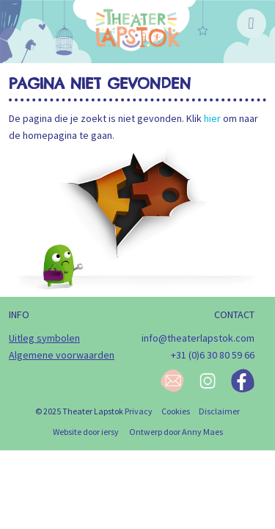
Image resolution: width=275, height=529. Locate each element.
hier (212, 118)
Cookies (175, 411)
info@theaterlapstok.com (198, 338)
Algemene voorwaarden (61, 354)
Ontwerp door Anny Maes (176, 431)
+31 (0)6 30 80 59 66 (212, 354)
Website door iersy (86, 431)
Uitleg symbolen (44, 338)
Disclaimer (219, 411)
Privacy (139, 411)
